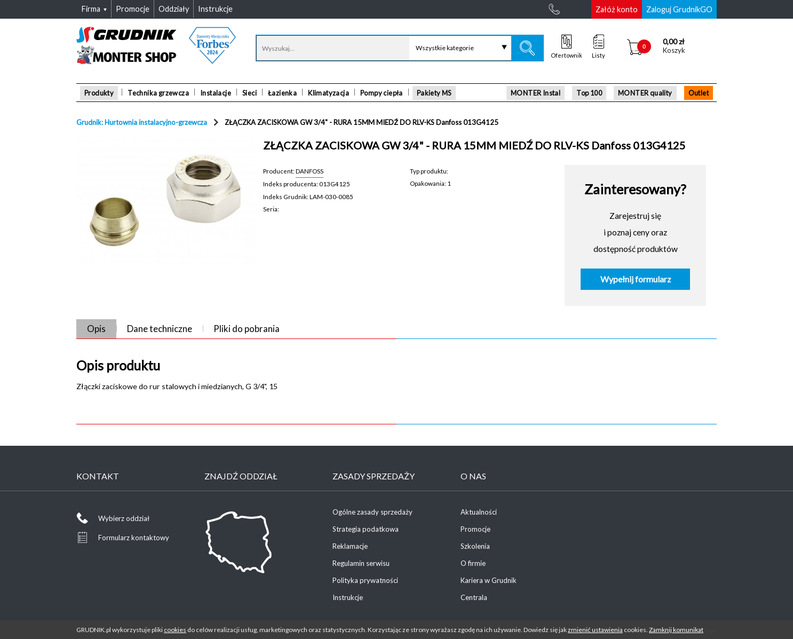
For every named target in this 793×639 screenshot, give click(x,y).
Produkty (99, 93)
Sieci (249, 93)
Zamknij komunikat (676, 630)
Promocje (475, 529)
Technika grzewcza (158, 93)
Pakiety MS (434, 93)
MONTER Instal (535, 93)
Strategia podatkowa (365, 529)
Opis (96, 328)
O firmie (473, 563)
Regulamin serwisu (361, 563)
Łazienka (282, 93)
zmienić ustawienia (595, 630)
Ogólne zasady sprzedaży (372, 512)
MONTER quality (645, 93)
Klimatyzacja (328, 93)
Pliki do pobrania (246, 328)
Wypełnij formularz (635, 279)
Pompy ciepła (381, 93)
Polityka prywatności (365, 580)
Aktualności (479, 512)
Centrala (474, 597)
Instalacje (215, 93)
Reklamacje (350, 546)
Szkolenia (475, 546)
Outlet (698, 93)
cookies (175, 630)
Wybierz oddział (123, 518)
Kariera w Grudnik (489, 580)
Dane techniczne (159, 328)
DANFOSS (309, 171)
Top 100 (589, 93)
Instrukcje (347, 597)
